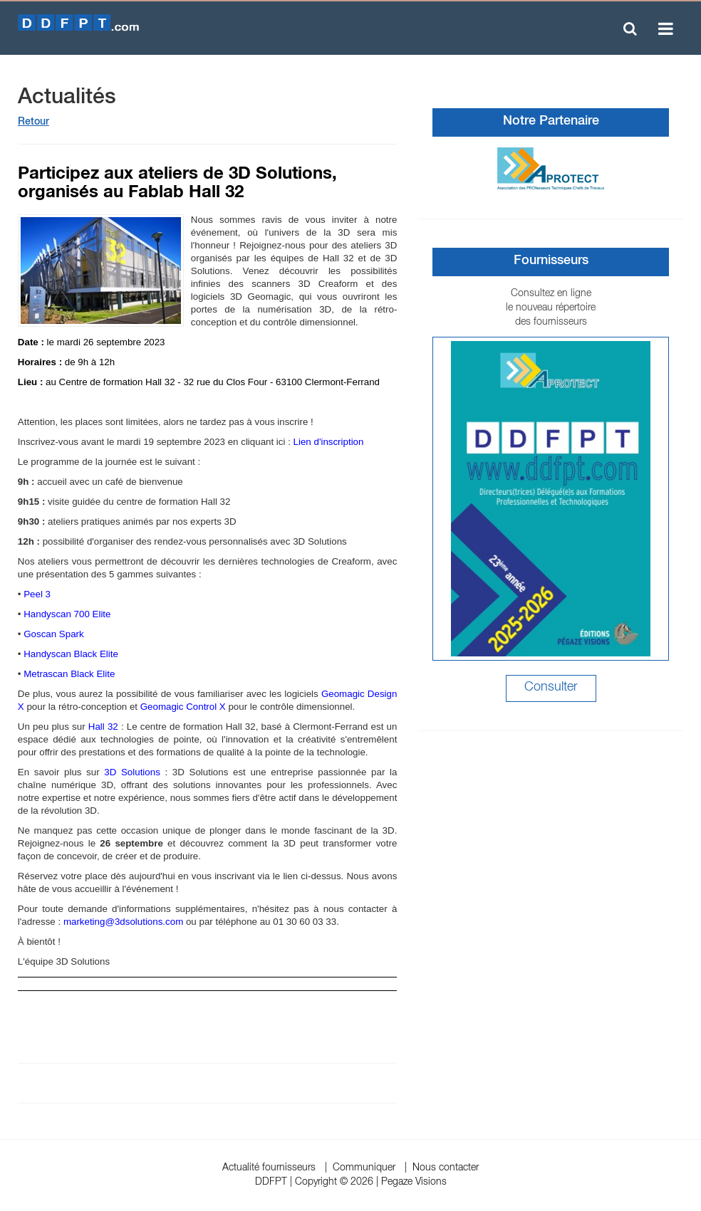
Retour (33, 122)
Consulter (551, 687)
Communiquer (364, 1168)
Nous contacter (445, 1168)
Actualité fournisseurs (269, 1168)
